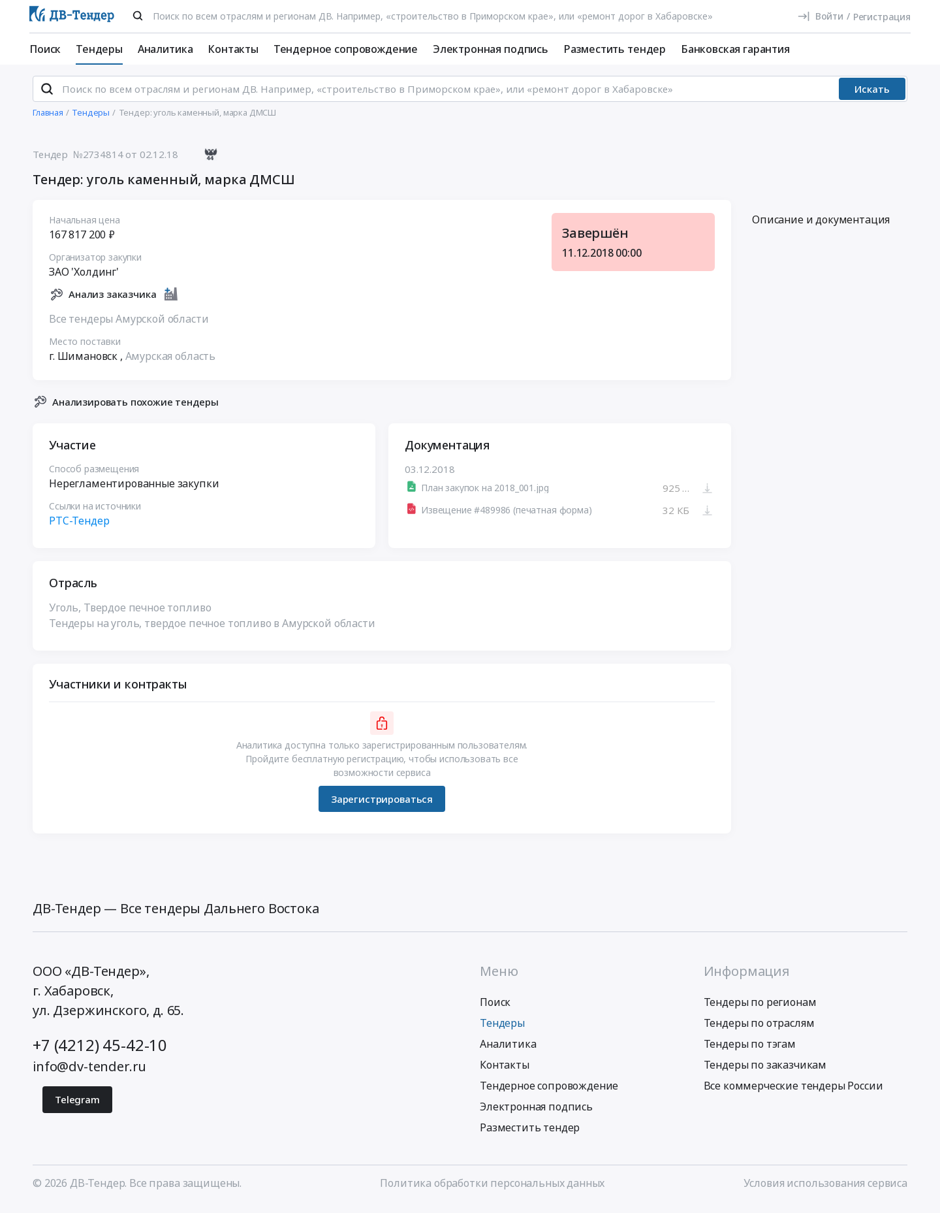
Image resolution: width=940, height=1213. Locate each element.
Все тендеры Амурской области (129, 324)
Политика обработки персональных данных (492, 1189)
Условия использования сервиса (825, 1189)
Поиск (45, 49)
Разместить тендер (614, 49)
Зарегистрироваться (382, 804)
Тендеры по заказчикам (765, 1070)
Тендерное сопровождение (346, 49)
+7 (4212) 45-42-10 (100, 1050)
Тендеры (99, 49)
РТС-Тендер (79, 526)
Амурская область (170, 361)
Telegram (77, 1105)
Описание (821, 225)
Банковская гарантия (735, 49)
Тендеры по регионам (760, 1008)
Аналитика (165, 49)
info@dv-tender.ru (89, 1072)
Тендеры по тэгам (750, 1050)
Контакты (233, 49)
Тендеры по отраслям (759, 1029)
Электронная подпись (490, 49)
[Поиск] (137, 15)
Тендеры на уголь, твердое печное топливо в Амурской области (212, 629)
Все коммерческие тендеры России (793, 1091)
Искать (872, 94)
